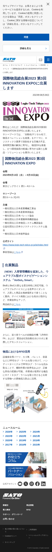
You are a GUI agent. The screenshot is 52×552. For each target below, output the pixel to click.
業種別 (5, 505)
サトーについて (16, 65)
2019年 (22, 440)
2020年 (8, 440)
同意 (26, 37)
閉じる (48, 4)
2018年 (36, 440)
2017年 (8, 445)
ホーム (5, 65)
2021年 (36, 436)
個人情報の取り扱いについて (15, 530)
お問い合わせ (8, 519)
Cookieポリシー (11, 536)
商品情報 (30, 505)
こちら (18, 252)
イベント (6, 69)
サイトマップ (10, 542)
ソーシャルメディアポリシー (38, 536)
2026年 (8, 432)
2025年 (22, 432)
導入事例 (6, 510)
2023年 (43, 65)
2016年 (22, 445)
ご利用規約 (32, 530)
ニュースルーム (31, 65)
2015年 (36, 445)
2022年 (22, 436)
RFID (28, 510)
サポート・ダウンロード (13, 514)
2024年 (36, 432)
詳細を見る (25, 48)
